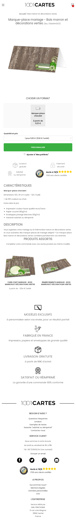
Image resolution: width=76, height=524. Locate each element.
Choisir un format (38, 98)
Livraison (38, 421)
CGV (38, 493)
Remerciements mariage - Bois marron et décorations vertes (56, 283)
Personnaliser (38, 147)
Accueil (22, 14)
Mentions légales (38, 488)
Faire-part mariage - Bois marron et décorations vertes (20, 283)
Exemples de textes (38, 424)
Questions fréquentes (38, 418)
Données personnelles (38, 490)
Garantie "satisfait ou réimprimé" (38, 427)
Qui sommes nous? (38, 485)
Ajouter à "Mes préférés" (36, 154)
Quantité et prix (11, 133)
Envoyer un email (38, 453)
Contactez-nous (38, 430)
